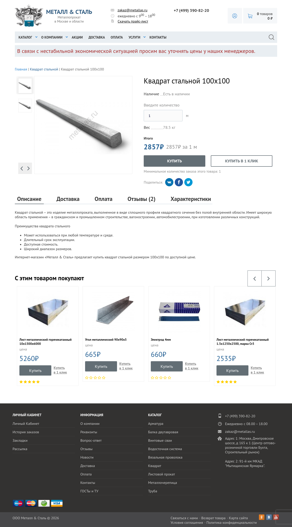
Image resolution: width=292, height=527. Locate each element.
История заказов (26, 432)
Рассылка (20, 449)
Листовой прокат (161, 474)
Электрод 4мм (161, 339)
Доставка (97, 37)
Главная (21, 69)
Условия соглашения (187, 522)
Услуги (134, 37)
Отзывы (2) (142, 198)
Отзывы (86, 449)
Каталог (25, 37)
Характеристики (191, 198)
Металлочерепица (162, 482)
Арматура (155, 423)
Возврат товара (213, 518)
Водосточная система (165, 449)
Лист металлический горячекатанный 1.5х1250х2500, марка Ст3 (242, 341)
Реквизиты (88, 432)
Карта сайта (238, 518)
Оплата (117, 37)
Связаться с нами (184, 518)
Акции (77, 37)
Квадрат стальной (44, 69)
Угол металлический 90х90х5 (106, 339)
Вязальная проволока (165, 457)
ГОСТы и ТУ (89, 491)
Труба (152, 491)
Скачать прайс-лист (133, 21)
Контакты (157, 37)
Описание (29, 198)
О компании (52, 37)
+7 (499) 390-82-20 (191, 10)
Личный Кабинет (26, 423)
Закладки (20, 440)
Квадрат (154, 465)
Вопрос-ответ (91, 440)
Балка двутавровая (163, 432)
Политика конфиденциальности (231, 522)
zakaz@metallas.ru (132, 10)
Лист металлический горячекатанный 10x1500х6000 (45, 341)
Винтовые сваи (160, 440)
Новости (87, 457)
